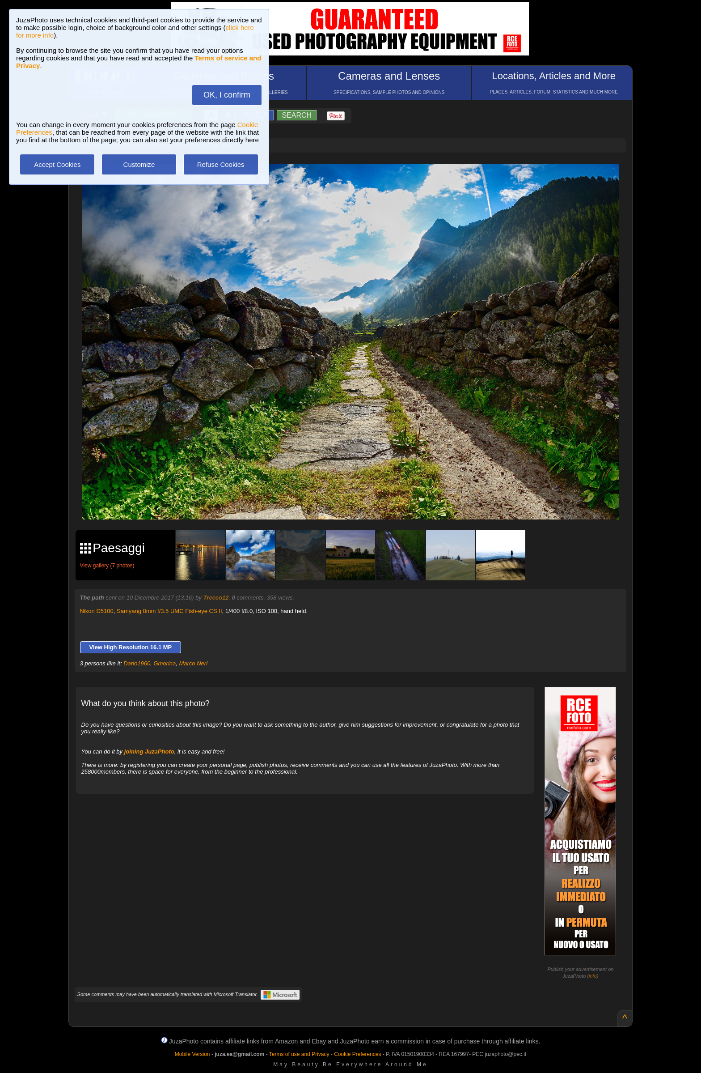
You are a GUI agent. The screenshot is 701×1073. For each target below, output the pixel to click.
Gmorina (164, 663)
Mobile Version (192, 1054)
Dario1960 (136, 663)
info (593, 976)
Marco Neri (193, 663)
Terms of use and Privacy (299, 1054)
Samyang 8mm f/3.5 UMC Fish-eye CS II (169, 611)
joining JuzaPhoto (149, 751)
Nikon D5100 (97, 611)
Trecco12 (216, 597)
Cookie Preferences (357, 1054)
